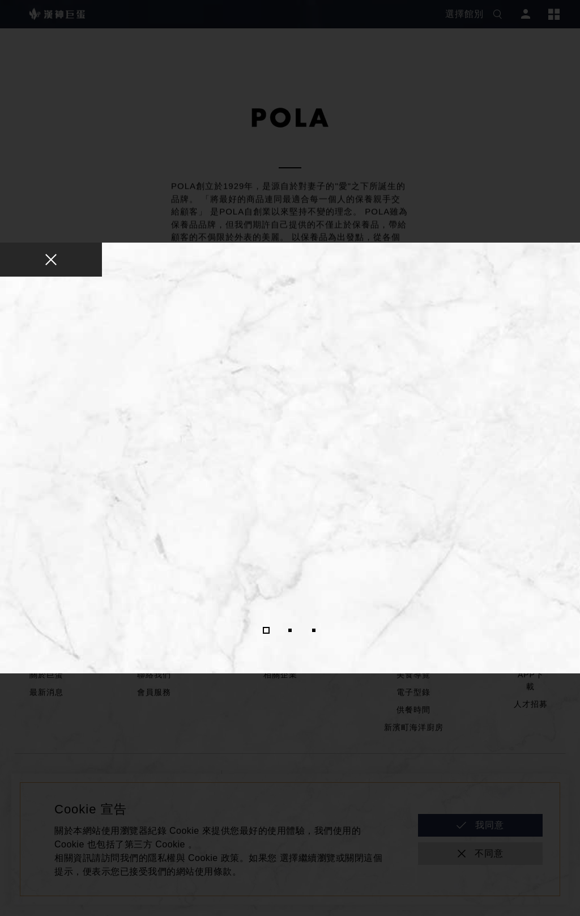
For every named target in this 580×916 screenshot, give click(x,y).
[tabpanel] (290, 456)
